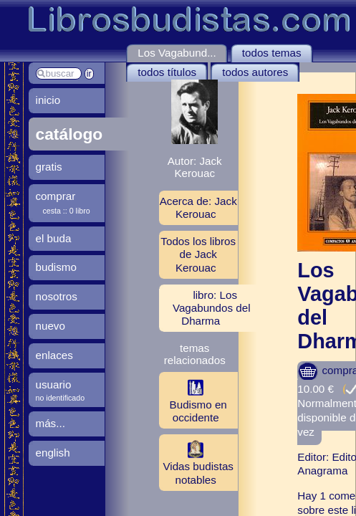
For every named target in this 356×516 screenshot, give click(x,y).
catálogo (69, 134)
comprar (56, 196)
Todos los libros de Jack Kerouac (198, 254)
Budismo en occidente (193, 400)
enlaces (54, 355)
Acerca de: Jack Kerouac (198, 207)
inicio (48, 100)
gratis (49, 167)
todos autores (255, 72)
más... (50, 423)
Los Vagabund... (177, 53)
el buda (54, 238)
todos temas (272, 53)
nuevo (50, 326)
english (53, 452)
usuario (54, 384)
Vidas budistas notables (196, 462)
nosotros (56, 296)
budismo (56, 267)
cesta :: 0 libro (66, 210)
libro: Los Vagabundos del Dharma (212, 308)
